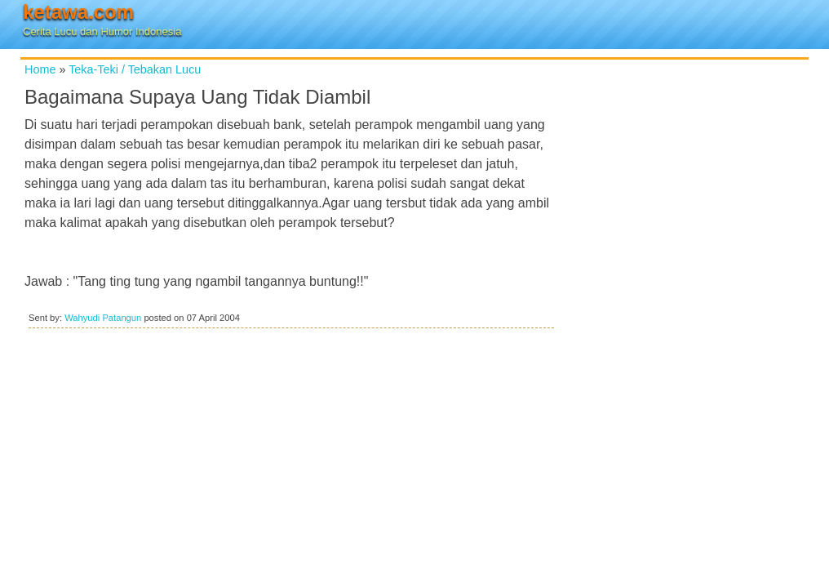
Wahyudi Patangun (102, 318)
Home (39, 69)
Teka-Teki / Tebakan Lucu (135, 69)
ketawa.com (78, 12)
